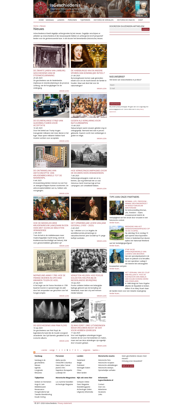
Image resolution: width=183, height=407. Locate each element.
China (79, 370)
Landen (60, 20)
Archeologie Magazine (64, 384)
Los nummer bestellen (64, 382)
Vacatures (102, 392)
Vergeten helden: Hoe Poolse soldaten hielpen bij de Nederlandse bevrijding (87, 278)
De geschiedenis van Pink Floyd (50, 325)
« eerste (44, 350)
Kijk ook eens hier (84, 377)
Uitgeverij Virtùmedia (85, 392)
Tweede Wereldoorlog (43, 394)
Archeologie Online (84, 389)
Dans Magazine (83, 384)
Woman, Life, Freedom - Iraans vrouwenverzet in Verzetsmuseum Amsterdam (136, 204)
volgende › (87, 350)
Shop (140, 20)
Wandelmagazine (83, 387)
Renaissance (39, 389)
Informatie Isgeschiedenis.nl (105, 378)
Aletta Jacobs (61, 360)
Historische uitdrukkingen (108, 365)
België (79, 362)
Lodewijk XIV (61, 373)
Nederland (81, 360)
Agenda (37, 368)
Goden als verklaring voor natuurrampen (86, 121)
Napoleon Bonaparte (64, 370)
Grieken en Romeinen (43, 382)
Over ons (101, 387)
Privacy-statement (65, 403)
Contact (101, 384)
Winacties (38, 373)
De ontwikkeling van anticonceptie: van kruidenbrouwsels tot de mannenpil (47, 174)
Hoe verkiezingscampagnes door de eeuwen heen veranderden (89, 171)
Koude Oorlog (40, 397)
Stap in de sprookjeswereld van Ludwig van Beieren (135, 251)
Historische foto (104, 360)
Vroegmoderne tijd (42, 392)
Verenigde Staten (83, 368)
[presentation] (127, 95)
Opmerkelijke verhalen (106, 370)
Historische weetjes (105, 368)
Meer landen (82, 373)
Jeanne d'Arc (60, 368)
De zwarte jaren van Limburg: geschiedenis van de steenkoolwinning (49, 73)
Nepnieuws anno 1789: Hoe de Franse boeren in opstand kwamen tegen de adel (49, 278)
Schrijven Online (83, 382)
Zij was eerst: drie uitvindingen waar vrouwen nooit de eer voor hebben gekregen (88, 328)
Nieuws (43, 26)
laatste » (96, 350)
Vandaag (50, 20)
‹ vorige (52, 350)
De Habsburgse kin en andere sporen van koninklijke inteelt (88, 71)
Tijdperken (85, 20)
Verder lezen (64, 91)
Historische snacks (126, 20)
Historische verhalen (103, 20)
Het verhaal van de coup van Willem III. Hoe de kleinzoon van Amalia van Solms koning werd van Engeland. (137, 276)
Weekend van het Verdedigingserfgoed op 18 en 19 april (137, 228)
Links (100, 394)
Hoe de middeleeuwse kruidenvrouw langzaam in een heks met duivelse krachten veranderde (50, 227)
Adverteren (102, 389)
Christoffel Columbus (64, 362)
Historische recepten (106, 362)
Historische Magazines (65, 377)
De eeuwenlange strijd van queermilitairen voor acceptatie (48, 123)
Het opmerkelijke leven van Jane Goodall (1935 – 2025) (88, 224)
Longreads (39, 370)
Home (41, 20)
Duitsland (80, 365)
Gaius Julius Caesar (63, 365)
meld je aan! (127, 366)
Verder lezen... (114, 222)
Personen (72, 20)
